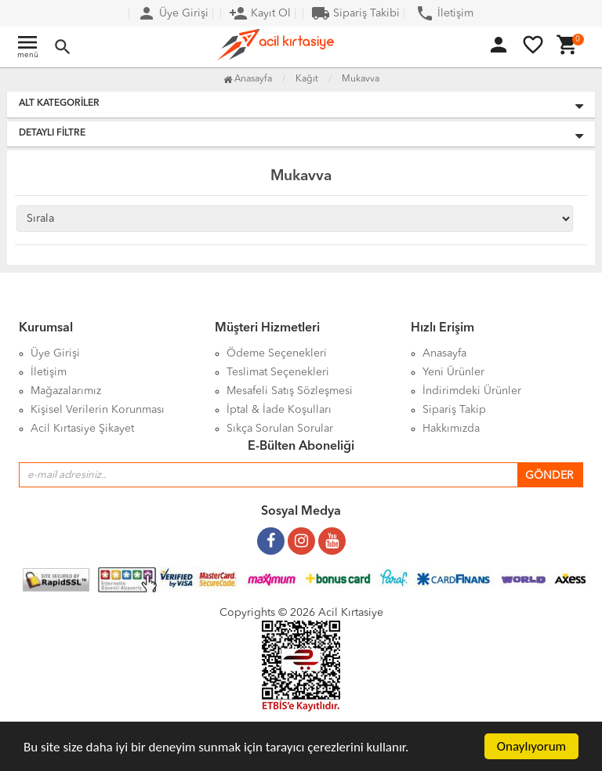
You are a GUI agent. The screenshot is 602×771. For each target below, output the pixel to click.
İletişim (444, 13)
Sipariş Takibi (355, 13)
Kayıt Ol (260, 13)
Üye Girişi (173, 13)
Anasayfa (247, 79)
